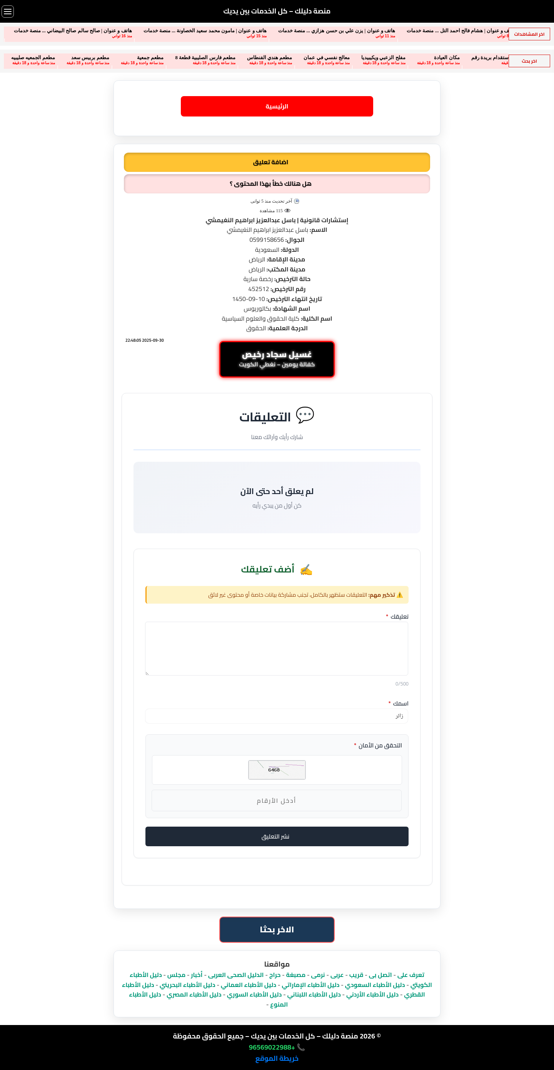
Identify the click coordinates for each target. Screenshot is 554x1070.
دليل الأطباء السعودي (375, 984)
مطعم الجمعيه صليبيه (25, 57)
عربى (337, 974)
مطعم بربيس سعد (82, 57)
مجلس (176, 974)
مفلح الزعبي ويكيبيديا (376, 57)
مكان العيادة (439, 57)
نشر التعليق (276, 836)
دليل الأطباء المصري (194, 994)
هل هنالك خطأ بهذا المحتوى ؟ (271, 183)
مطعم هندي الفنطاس (262, 57)
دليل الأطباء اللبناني (314, 994)
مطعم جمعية (142, 57)
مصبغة (296, 974)
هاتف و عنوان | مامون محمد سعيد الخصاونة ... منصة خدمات (197, 30)
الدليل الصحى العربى (236, 974)
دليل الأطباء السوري (254, 994)
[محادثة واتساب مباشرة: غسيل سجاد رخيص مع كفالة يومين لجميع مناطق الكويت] (277, 359)
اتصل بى (380, 974)
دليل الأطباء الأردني (372, 994)
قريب (356, 974)
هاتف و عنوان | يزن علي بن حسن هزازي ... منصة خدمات (328, 30)
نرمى (318, 974)
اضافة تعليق (270, 162)
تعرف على (410, 974)
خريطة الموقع (277, 1058)
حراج (275, 974)
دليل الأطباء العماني (248, 984)
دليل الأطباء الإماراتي (310, 984)
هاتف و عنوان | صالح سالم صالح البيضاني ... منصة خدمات (65, 30)
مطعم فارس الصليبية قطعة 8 (198, 57)
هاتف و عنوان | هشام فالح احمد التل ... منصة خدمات (453, 30)
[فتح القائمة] (8, 11)
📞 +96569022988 (277, 1047)
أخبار (196, 974)
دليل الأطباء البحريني (187, 984)
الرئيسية (276, 106)
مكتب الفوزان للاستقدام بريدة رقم (500, 57)
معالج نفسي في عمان (319, 57)
